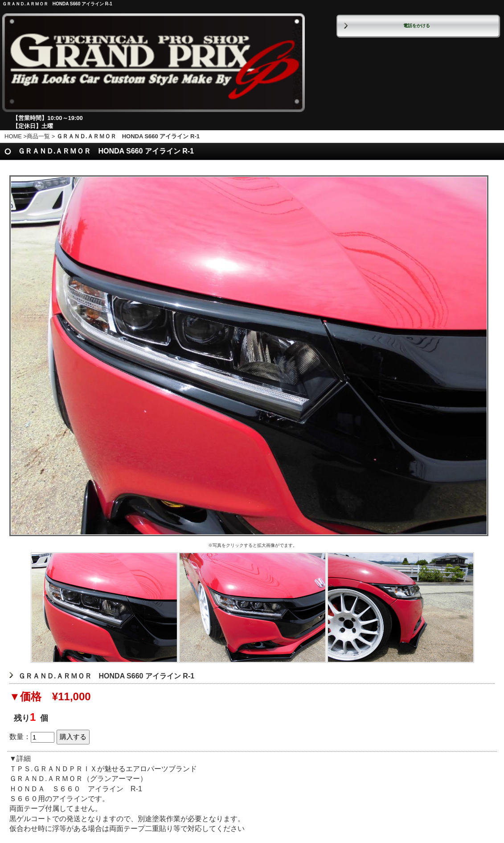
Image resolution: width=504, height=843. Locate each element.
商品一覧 (38, 136)
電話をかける (416, 25)
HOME (13, 136)
